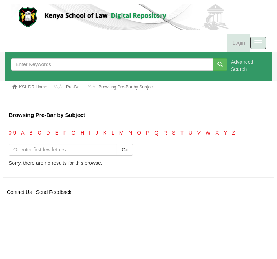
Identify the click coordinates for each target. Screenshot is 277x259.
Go (125, 150)
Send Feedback (53, 192)
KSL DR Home (33, 87)
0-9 (12, 133)
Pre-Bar (73, 87)
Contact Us (19, 192)
